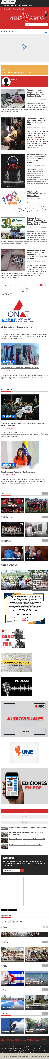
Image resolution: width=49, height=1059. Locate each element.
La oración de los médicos (9, 983)
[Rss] (1, 31)
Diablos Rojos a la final (32, 511)
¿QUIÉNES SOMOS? (6, 1039)
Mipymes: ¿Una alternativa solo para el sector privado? (36, 194)
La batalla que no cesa (8, 1031)
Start (5, 285)
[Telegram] (17, 921)
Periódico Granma (10, 370)
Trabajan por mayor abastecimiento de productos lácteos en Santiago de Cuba (35, 93)
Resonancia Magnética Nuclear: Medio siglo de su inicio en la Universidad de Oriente (11, 958)
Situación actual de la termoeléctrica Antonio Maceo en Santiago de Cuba (36, 121)
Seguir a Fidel (30, 558)
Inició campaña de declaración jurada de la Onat (18, 327)
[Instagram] (9, 31)
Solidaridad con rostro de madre (11, 558)
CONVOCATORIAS (14, 1040)
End (27, 288)
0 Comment (42, 99)
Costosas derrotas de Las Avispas (12, 511)
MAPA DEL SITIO (19, 1039)
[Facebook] (4, 31)
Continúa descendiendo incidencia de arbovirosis (17, 5)
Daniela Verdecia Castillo (12, 330)
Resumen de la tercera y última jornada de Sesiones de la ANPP (27, 839)
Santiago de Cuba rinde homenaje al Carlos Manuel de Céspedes (39, 575)
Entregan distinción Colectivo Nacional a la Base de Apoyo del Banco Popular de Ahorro (37, 221)
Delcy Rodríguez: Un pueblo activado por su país (18, 472)
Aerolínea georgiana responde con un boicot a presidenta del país (27, 827)
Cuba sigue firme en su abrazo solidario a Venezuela (20, 368)
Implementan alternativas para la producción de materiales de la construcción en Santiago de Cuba (37, 254)
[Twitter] (7, 31)
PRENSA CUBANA (35, 1040)
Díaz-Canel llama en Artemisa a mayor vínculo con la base (25, 845)
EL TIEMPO (24, 1040)
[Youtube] (12, 31)
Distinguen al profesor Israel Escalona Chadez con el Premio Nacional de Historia (26, 833)
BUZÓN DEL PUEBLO (32, 1039)
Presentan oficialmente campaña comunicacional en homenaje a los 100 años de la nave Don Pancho (37, 159)
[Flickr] (21, 921)
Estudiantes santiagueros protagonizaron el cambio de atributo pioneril (40, 584)
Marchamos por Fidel (8, 1007)
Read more (5, 588)
